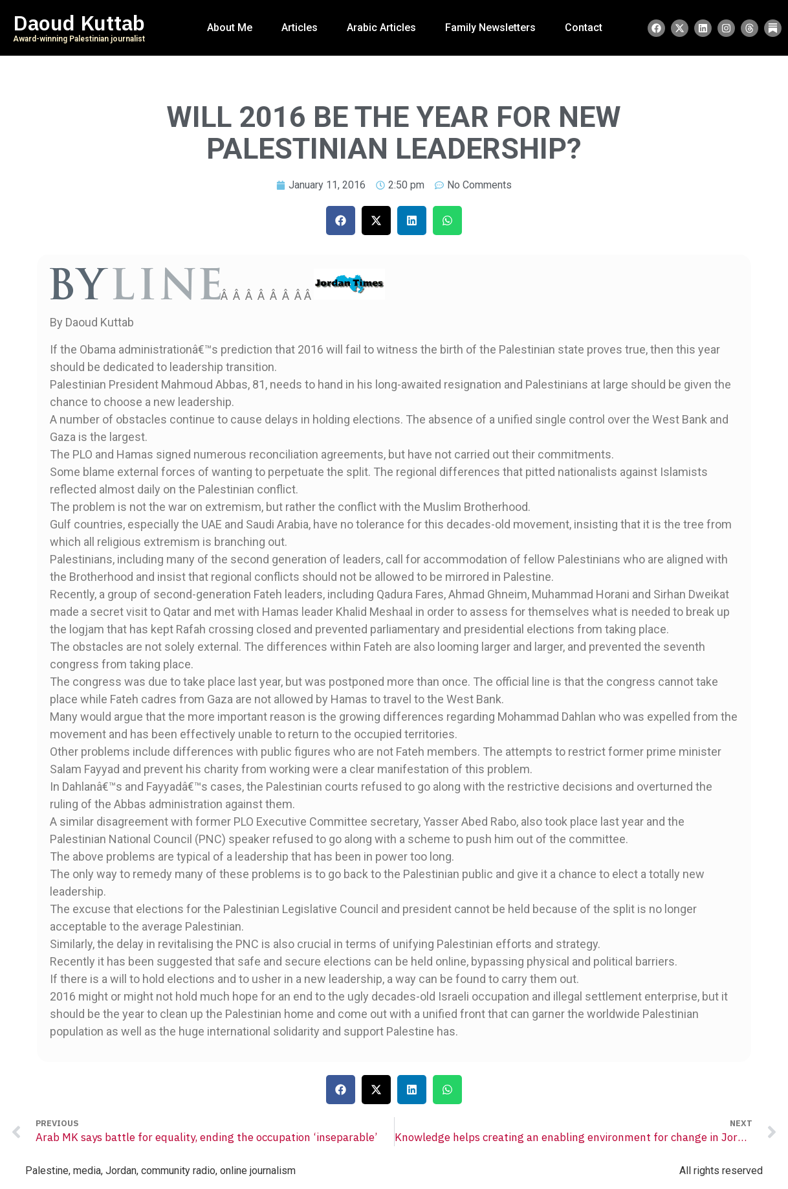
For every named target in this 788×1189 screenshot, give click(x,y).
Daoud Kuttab (79, 23)
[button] (340, 220)
